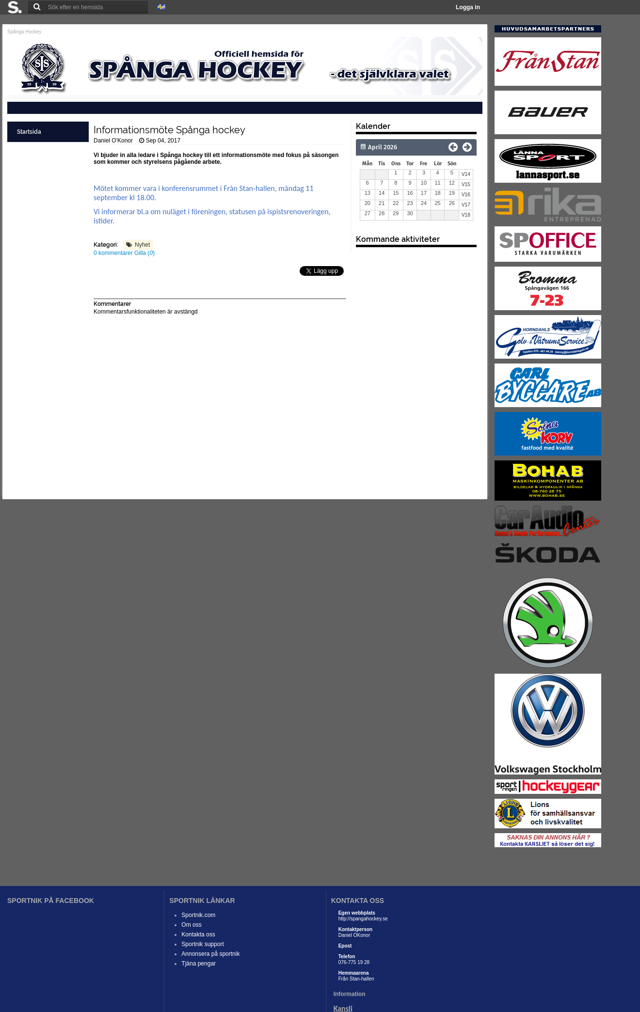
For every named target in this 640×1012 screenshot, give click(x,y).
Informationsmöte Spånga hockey (169, 130)
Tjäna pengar (198, 963)
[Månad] (404, 147)
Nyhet (142, 244)
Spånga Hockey (24, 31)
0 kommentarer (114, 253)
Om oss (191, 924)
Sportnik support (202, 944)
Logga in (468, 7)
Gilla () (144, 253)
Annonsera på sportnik (210, 953)
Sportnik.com (198, 915)
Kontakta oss (198, 934)
